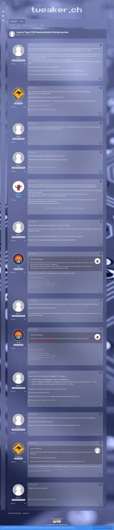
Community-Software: (57, 524)
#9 (101, 329)
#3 (101, 123)
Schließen (109, 527)
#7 (101, 253)
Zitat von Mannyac (36, 259)
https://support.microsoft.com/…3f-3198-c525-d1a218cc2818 (46, 196)
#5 (101, 181)
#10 (100, 372)
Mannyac (42, 273)
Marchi (20, 35)
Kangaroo (44, 109)
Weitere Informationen (99, 527)
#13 (100, 484)
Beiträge (13, 64)
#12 (100, 443)
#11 (100, 414)
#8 (101, 300)
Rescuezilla (40, 93)
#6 (101, 221)
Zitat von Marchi (35, 449)
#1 (101, 45)
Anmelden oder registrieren (3, 16)
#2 (101, 88)
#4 (101, 152)
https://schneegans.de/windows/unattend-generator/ (43, 203)
